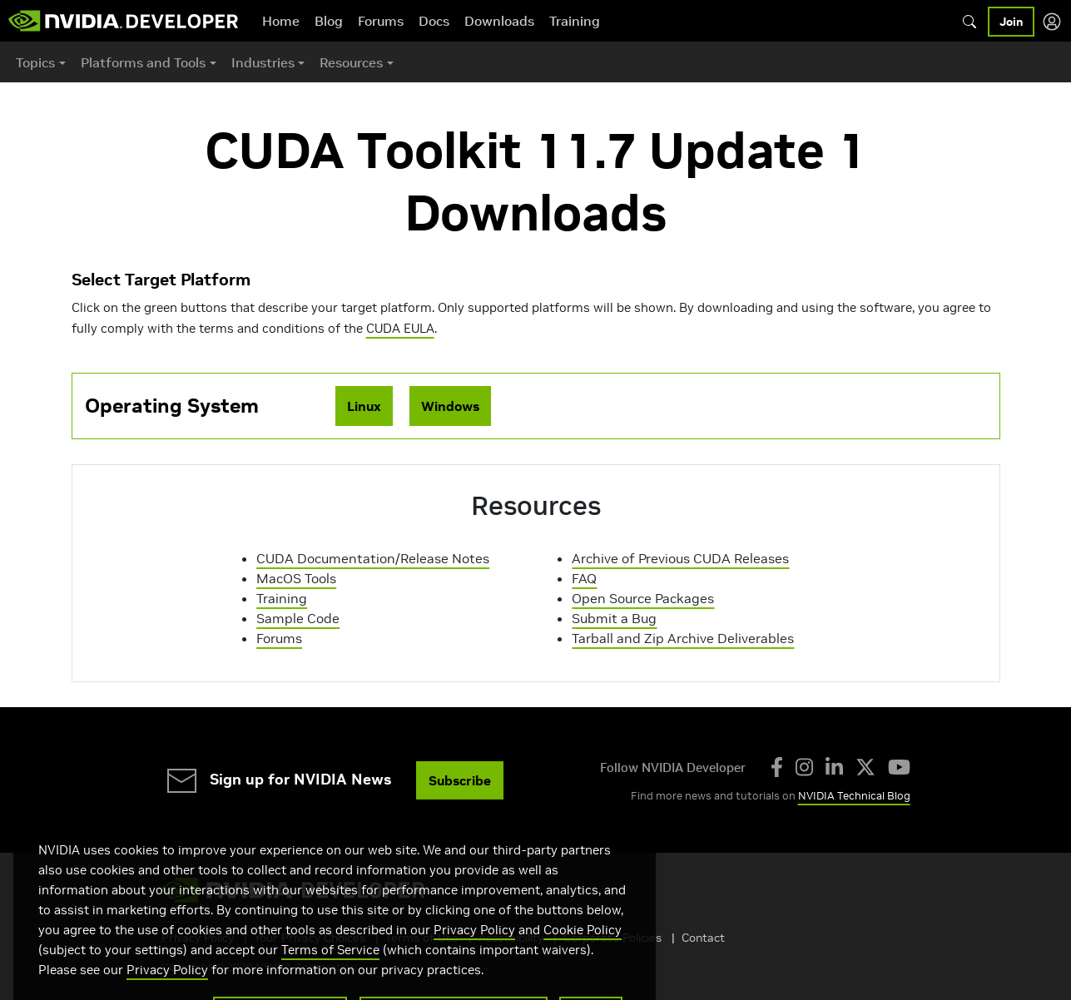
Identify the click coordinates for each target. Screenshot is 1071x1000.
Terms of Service (330, 980)
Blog (329, 20)
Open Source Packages (643, 598)
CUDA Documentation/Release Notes (372, 558)
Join (1011, 21)
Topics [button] (35, 62)
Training (574, 20)
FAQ (584, 578)
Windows (450, 406)
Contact (703, 937)
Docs (434, 20)
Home (281, 20)
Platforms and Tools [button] (143, 62)
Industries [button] (263, 62)
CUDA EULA (400, 328)
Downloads (499, 20)
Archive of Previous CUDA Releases (680, 558)
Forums (381, 20)
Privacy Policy (474, 960)
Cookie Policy (582, 960)
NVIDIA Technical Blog (854, 796)
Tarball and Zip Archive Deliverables (683, 638)
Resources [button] (351, 62)
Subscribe (460, 780)
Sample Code (298, 618)
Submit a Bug (614, 618)
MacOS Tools (296, 578)
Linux (364, 406)
